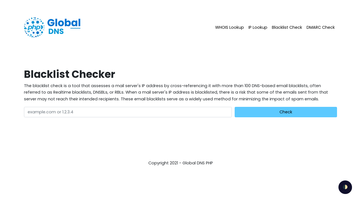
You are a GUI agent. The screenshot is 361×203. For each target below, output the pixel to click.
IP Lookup (257, 27)
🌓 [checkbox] (345, 187)
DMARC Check (321, 27)
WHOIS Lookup (229, 27)
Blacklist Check (287, 27)
